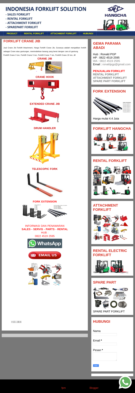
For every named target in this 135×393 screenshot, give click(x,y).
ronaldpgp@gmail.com (116, 64)
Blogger (94, 387)
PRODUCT (12, 33)
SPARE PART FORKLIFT (109, 81)
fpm (63, 387)
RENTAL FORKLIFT (34, 33)
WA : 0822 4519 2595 (106, 61)
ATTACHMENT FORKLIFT (63, 33)
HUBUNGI (88, 33)
